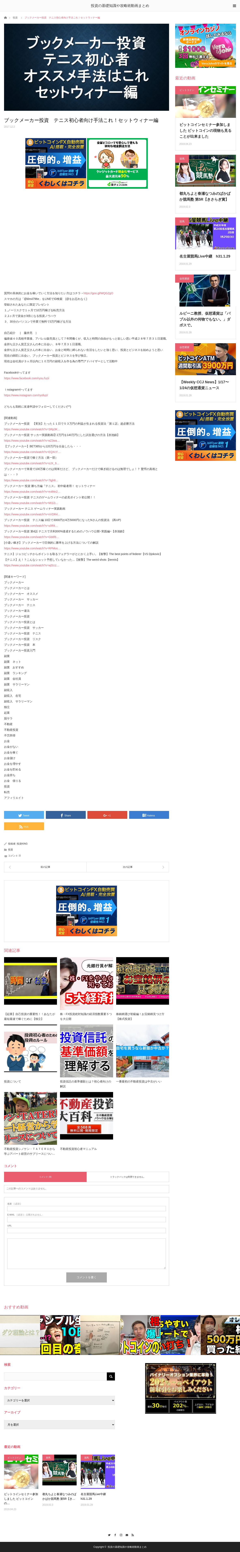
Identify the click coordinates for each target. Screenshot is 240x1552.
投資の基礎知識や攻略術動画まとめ (120, 6)
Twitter (108, 1534)
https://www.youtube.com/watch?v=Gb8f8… (31, 537)
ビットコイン (187, 90)
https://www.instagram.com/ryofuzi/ (26, 395)
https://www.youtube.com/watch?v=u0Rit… (31, 525)
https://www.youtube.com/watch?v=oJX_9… (31, 463)
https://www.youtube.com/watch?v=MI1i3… (31, 503)
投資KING (22, 843)
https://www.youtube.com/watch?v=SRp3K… (32, 429)
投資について (12, 1081)
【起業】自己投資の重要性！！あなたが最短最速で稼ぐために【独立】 (29, 1016)
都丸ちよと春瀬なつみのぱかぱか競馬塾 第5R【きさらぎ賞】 (204, 196)
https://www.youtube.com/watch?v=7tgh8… (31, 480)
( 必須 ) (14, 1204)
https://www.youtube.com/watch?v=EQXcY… (32, 452)
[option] (20, 1335)
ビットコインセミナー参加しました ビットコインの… (21, 1498)
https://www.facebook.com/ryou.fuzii (26, 378)
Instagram (120, 1534)
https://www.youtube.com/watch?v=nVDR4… (32, 514)
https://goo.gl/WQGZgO (98, 293)
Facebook (114, 1534)
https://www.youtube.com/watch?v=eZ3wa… (32, 440)
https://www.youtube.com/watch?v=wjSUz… (31, 565)
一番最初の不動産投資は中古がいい (139, 1081)
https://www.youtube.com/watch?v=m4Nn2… (32, 491)
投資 (15, 17)
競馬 (182, 158)
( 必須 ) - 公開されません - (25, 1215)
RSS (131, 1534)
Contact (125, 1534)
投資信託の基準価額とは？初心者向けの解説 (85, 1084)
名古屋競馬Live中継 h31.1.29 (204, 256)
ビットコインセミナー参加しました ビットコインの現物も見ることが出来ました (205, 130)
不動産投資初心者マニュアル (78, 1148)
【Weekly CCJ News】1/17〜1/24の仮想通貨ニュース (204, 385)
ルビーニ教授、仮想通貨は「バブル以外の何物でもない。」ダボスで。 (204, 319)
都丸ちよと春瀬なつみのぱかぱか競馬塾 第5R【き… (59, 1496)
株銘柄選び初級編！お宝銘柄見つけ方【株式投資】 (140, 1016)
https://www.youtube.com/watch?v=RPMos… (32, 548)
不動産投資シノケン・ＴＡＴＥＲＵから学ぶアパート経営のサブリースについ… (29, 1151)
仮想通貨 (184, 278)
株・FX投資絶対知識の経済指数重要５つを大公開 (86, 1016)
